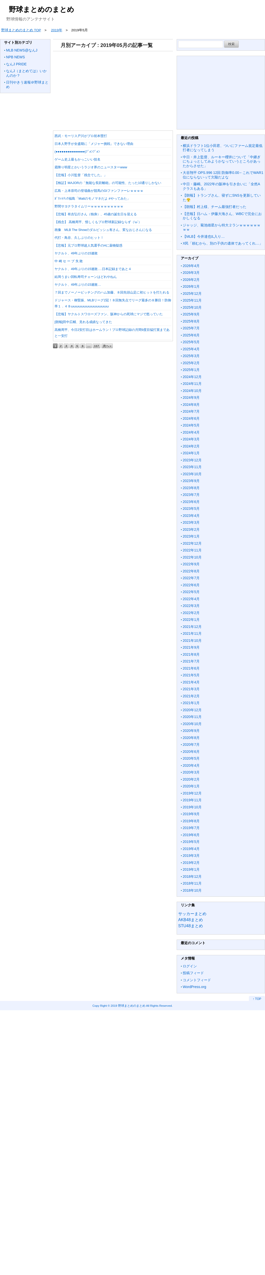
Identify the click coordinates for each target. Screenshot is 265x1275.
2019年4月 (191, 849)
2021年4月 (191, 682)
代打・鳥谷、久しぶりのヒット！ (79, 238)
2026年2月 (191, 280)
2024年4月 (191, 432)
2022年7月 (191, 578)
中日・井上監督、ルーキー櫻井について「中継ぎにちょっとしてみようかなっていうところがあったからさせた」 (221, 161)
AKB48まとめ (190, 920)
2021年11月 (192, 633)
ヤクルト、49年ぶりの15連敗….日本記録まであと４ (93, 269)
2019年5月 (191, 842)
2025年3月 (191, 356)
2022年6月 (191, 585)
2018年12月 (192, 876)
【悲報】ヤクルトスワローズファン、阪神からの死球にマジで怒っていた (109, 314)
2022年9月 (191, 564)
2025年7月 (191, 328)
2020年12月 (192, 710)
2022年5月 (191, 592)
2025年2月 (191, 363)
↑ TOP (257, 999)
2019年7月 (191, 828)
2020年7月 (191, 744)
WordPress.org (194, 987)
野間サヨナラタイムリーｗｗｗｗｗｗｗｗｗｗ (89, 206)
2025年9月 (191, 314)
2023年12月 (192, 460)
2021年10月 (192, 641)
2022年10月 (192, 557)
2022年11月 (192, 550)
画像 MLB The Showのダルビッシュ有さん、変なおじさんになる (105, 230)
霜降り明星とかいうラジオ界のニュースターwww (91, 167)
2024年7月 (191, 411)
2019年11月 (192, 800)
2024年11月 (192, 384)
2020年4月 (191, 765)
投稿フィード (193, 973)
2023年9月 (191, 481)
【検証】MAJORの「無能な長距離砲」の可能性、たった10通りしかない (108, 183)
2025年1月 (191, 370)
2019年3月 (191, 856)
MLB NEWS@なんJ (21, 50)
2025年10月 (192, 307)
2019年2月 (191, 863)
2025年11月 (192, 300)
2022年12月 (192, 543)
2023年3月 (191, 522)
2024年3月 (191, 439)
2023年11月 (192, 467)
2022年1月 (191, 620)
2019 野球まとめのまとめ (128, 1005)
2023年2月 (191, 529)
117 (96, 346)
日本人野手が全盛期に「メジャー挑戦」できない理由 (94, 144)
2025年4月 (191, 349)
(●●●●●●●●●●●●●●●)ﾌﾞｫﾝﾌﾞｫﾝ (77, 151)
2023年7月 (191, 495)
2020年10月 (192, 724)
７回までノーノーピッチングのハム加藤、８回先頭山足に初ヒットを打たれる (112, 292)
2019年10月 (192, 807)
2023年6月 (191, 502)
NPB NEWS (15, 57)
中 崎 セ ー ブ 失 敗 (69, 261)
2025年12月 (192, 293)
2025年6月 (191, 335)
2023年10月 (192, 474)
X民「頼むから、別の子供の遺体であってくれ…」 (223, 243)
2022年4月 (191, 599)
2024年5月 (191, 425)
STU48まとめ (190, 926)
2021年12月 (192, 627)
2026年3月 (191, 273)
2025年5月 (191, 342)
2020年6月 (191, 752)
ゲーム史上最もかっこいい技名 (77, 159)
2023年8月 (191, 488)
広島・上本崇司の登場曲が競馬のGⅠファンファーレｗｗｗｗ (99, 191)
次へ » (107, 346)
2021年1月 (191, 703)
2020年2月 (191, 779)
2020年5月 (191, 758)
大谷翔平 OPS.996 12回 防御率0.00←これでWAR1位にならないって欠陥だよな (223, 175)
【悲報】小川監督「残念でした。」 (81, 175)
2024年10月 (192, 391)
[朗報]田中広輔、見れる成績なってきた (83, 322)
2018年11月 (192, 883)
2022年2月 (191, 613)
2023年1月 (191, 536)
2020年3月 (191, 772)
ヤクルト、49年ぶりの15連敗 (76, 253)
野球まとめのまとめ (41, 9)
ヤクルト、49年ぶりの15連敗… (78, 284)
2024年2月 (191, 446)
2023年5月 (191, 509)
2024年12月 (192, 377)
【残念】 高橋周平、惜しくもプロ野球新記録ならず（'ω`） (98, 222)
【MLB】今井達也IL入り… (204, 236)
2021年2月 (191, 696)
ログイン (190, 966)
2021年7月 (191, 661)
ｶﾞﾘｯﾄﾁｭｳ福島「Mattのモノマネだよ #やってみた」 (92, 198)
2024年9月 (191, 397)
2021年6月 (191, 668)
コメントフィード (197, 980)
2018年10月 (192, 890)
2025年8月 (191, 321)
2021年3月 (191, 689)
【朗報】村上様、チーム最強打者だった (214, 207)
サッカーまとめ (192, 914)
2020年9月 (191, 731)
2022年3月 (191, 606)
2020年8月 (191, 738)
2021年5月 (191, 675)
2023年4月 (191, 516)
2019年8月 (191, 821)
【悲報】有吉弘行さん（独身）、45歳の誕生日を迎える (96, 214)
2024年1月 (191, 453)
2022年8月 (191, 571)
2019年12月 (192, 793)
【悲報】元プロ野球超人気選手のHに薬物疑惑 (88, 245)
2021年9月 (191, 647)
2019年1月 (191, 869)
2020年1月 (191, 786)
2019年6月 (191, 835)
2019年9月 (191, 814)
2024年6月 (191, 418)
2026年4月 (191, 266)
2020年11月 (192, 717)
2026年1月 (191, 286)
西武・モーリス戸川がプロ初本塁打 (81, 136)
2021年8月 (191, 654)
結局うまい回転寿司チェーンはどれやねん (86, 277)
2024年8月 (191, 405)
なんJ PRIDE (16, 64)
